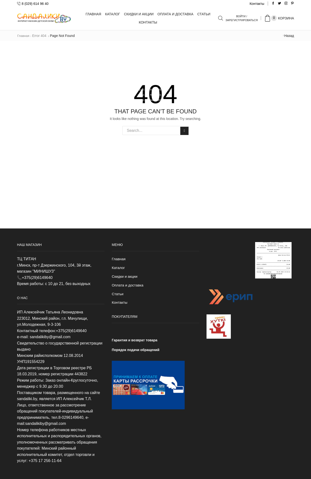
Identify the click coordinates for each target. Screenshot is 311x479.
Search (184, 130)
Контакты (257, 4)
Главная (93, 14)
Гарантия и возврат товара (134, 342)
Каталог (112, 14)
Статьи (203, 14)
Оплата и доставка (175, 14)
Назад (289, 36)
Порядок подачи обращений (135, 352)
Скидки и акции (139, 14)
